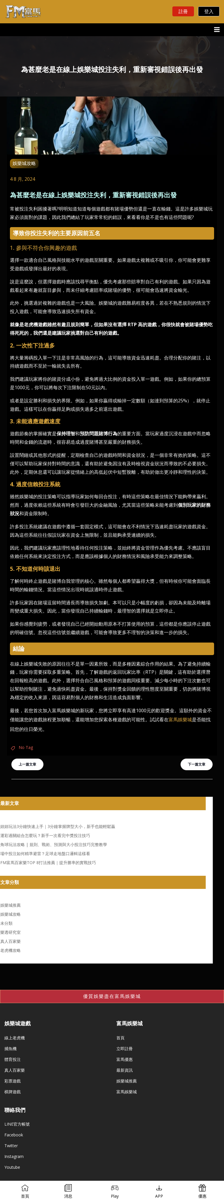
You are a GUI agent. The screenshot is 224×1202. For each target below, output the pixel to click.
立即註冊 (124, 1048)
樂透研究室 (10, 932)
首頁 (120, 1037)
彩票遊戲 (12, 1081)
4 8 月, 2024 (22, 179)
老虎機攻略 (10, 950)
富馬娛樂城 (180, 719)
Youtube (12, 1167)
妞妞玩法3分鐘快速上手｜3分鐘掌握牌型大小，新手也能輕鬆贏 (57, 826)
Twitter (11, 1145)
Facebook (13, 1135)
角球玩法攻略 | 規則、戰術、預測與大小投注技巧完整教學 (53, 844)
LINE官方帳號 (17, 1124)
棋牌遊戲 (12, 1091)
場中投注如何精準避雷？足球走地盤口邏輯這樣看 (45, 853)
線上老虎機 (14, 1037)
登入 (209, 11)
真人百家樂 (10, 941)
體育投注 (12, 1059)
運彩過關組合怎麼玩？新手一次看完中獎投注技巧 (45, 835)
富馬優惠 (124, 1059)
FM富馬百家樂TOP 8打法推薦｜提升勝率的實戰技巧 (48, 862)
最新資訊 (124, 1070)
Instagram (14, 1156)
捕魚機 (10, 1048)
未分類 (6, 923)
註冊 (183, 11)
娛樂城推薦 (10, 905)
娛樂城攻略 (24, 163)
